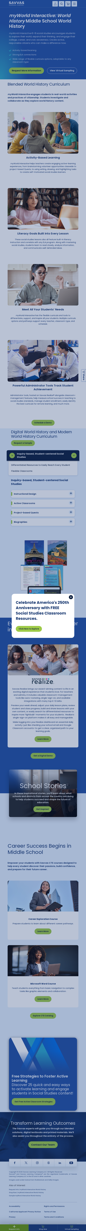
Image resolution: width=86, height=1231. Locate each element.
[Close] (71, 597)
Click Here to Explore (29, 628)
